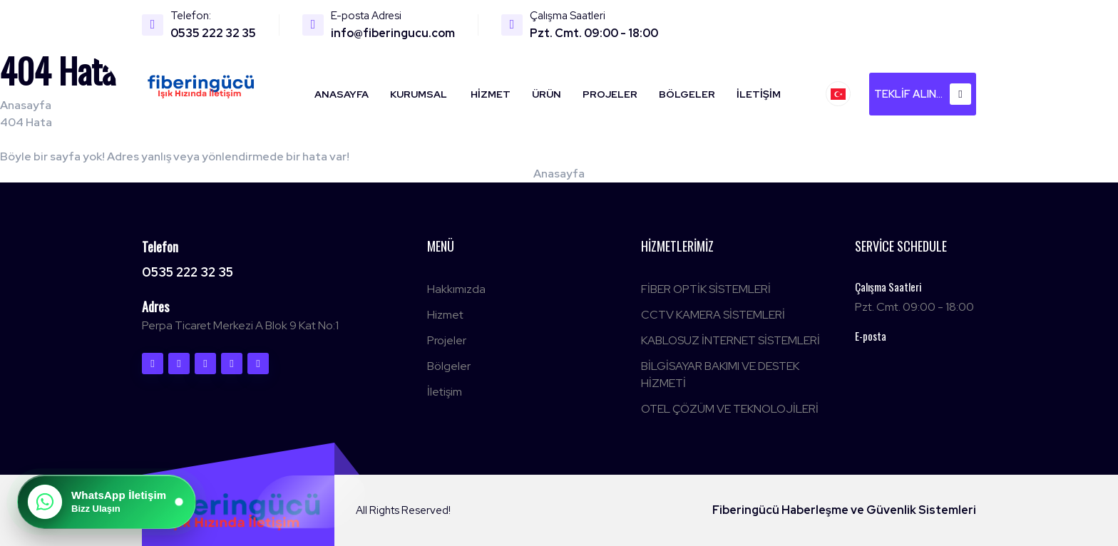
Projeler (610, 94)
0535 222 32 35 (213, 33)
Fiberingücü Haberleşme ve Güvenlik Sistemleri (844, 510)
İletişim (759, 94)
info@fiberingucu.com (393, 33)
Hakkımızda (456, 289)
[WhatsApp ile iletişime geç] (106, 502)
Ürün (546, 94)
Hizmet (491, 94)
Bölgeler (687, 94)
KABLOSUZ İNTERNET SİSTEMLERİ (730, 340)
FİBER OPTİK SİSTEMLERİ (706, 289)
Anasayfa (341, 94)
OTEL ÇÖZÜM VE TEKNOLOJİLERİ (730, 408)
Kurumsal (418, 94)
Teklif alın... (922, 94)
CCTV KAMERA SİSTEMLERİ (713, 314)
